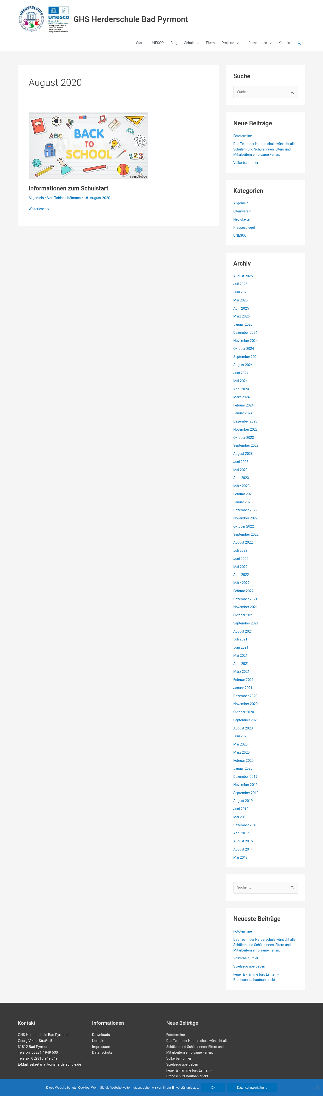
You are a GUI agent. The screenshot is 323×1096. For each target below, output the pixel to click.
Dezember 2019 (246, 780)
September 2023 (246, 449)
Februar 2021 (244, 683)
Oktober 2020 (244, 715)
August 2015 (243, 845)
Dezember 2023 (246, 425)
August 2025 (243, 280)
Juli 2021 (240, 643)
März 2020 (241, 756)
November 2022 (246, 522)
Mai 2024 (240, 385)
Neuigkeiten (242, 223)
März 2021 (241, 675)
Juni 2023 (241, 465)
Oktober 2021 (244, 619)
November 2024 (246, 344)
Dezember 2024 (246, 336)
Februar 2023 (244, 497)
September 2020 (246, 724)
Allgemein (37, 201)
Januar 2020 (243, 772)
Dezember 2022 (246, 514)
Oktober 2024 (244, 352)
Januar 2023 (243, 506)
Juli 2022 (240, 554)
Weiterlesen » (39, 211)
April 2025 (241, 312)
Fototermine (243, 139)
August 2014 (243, 853)
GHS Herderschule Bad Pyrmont (141, 20)
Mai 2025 (240, 304)
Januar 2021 (243, 691)
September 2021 (246, 627)
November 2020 (246, 708)
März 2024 (241, 401)
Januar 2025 (243, 328)
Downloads (101, 1035)
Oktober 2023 (244, 441)
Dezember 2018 (246, 829)
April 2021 (241, 667)
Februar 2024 (244, 409)
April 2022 (241, 578)
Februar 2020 (244, 764)
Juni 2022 (241, 562)
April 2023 (241, 481)
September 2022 (246, 538)
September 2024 (246, 360)
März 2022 (241, 586)
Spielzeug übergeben (250, 970)
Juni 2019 (241, 812)
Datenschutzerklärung (252, 1087)
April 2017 (241, 837)
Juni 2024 (241, 376)
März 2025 (241, 320)
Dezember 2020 (246, 699)
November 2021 (246, 611)
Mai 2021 (240, 659)
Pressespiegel (244, 231)
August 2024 (243, 368)
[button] (299, 47)
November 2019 (246, 788)
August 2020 (243, 732)
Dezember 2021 (246, 603)
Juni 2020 (241, 740)
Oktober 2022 (244, 530)
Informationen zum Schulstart (70, 191)
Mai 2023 (240, 473)
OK (213, 1087)
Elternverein (242, 215)
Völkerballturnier (246, 166)
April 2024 (241, 392)
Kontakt (98, 1041)
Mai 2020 (240, 748)
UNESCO (240, 239)
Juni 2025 (241, 296)
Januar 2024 (243, 417)
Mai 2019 (240, 820)
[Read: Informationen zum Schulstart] (88, 149)
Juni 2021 (241, 651)
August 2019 (243, 804)
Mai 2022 (240, 570)
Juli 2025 (240, 288)
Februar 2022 (244, 594)
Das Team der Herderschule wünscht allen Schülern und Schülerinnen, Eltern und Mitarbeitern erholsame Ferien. (264, 152)
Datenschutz (102, 1052)
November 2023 (246, 433)
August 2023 (243, 457)
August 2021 (243, 635)
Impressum (101, 1047)
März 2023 (241, 489)
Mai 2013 (240, 861)
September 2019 (246, 796)
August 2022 (243, 546)
